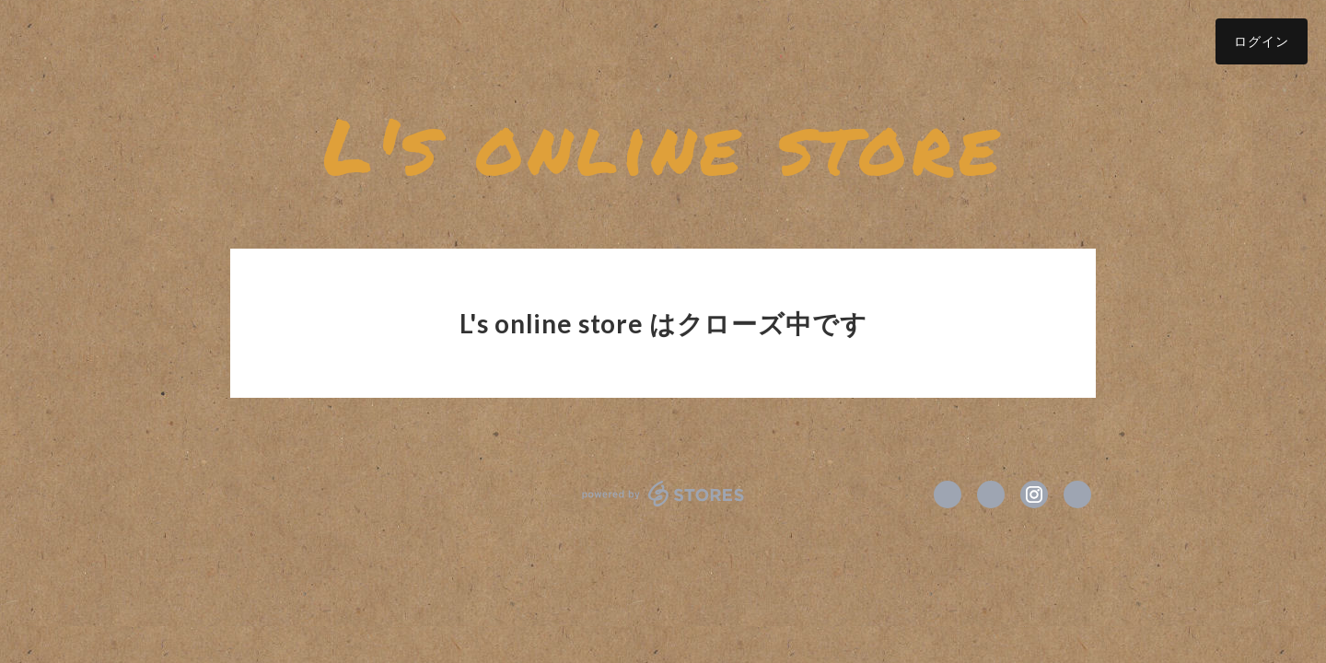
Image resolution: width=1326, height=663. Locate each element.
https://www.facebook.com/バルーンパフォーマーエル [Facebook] (947, 494)
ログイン (1261, 41)
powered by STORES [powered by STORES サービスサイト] (663, 493)
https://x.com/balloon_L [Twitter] (991, 494)
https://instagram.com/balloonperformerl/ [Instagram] (1034, 494)
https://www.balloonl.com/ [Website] (1077, 494)
